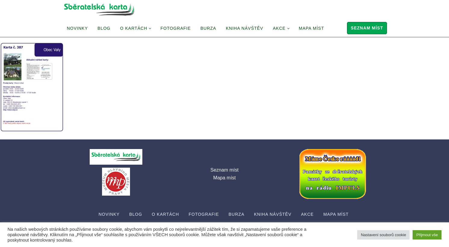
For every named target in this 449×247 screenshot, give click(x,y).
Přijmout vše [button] (427, 235)
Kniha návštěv (244, 28)
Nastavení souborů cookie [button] (383, 235)
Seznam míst (367, 28)
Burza (208, 28)
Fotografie (175, 28)
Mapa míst (311, 28)
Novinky (77, 28)
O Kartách (133, 28)
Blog (104, 28)
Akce (279, 28)
